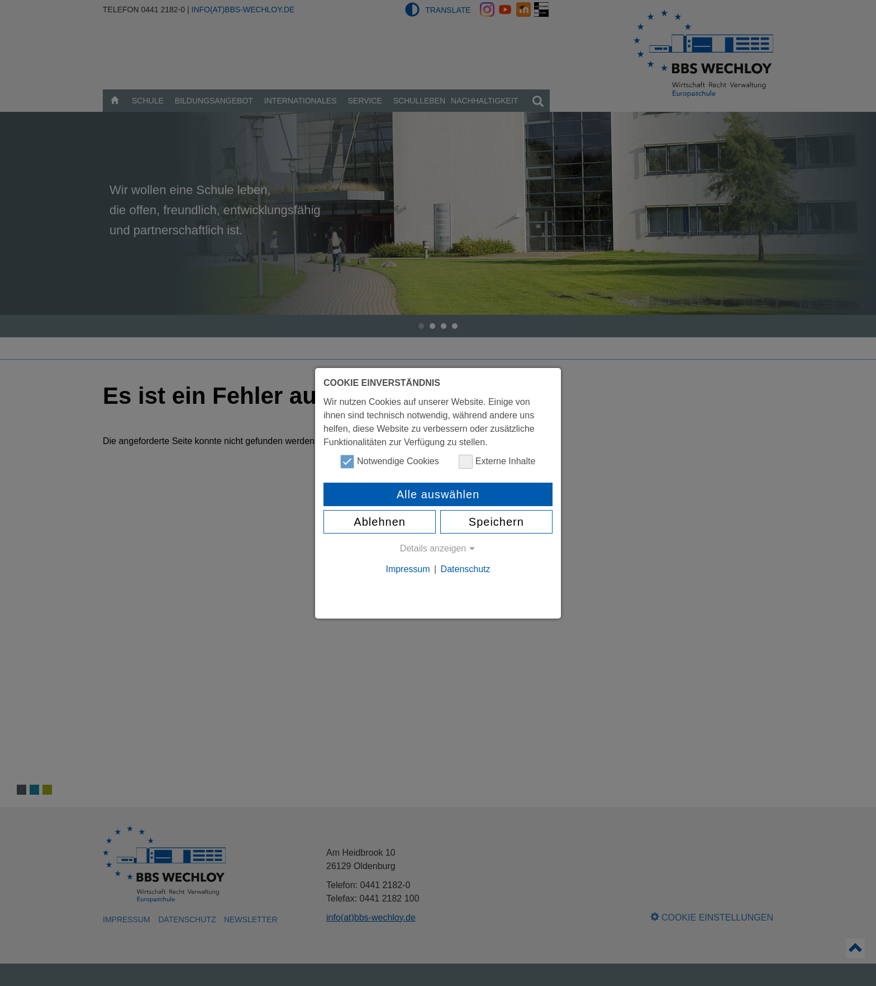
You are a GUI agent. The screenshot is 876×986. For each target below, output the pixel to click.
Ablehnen (380, 522)
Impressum (407, 569)
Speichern (496, 522)
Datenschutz (466, 569)
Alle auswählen (438, 494)
